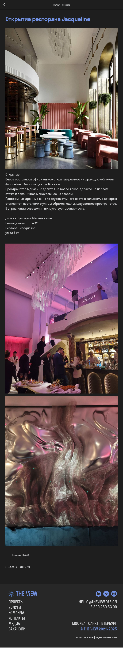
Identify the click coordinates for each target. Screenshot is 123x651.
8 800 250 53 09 (103, 605)
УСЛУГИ (15, 605)
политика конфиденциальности (96, 635)
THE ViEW (26, 592)
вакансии (17, 627)
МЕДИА (14, 621)
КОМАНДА (16, 610)
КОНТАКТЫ (17, 616)
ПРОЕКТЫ (16, 600)
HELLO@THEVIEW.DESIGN (98, 600)
